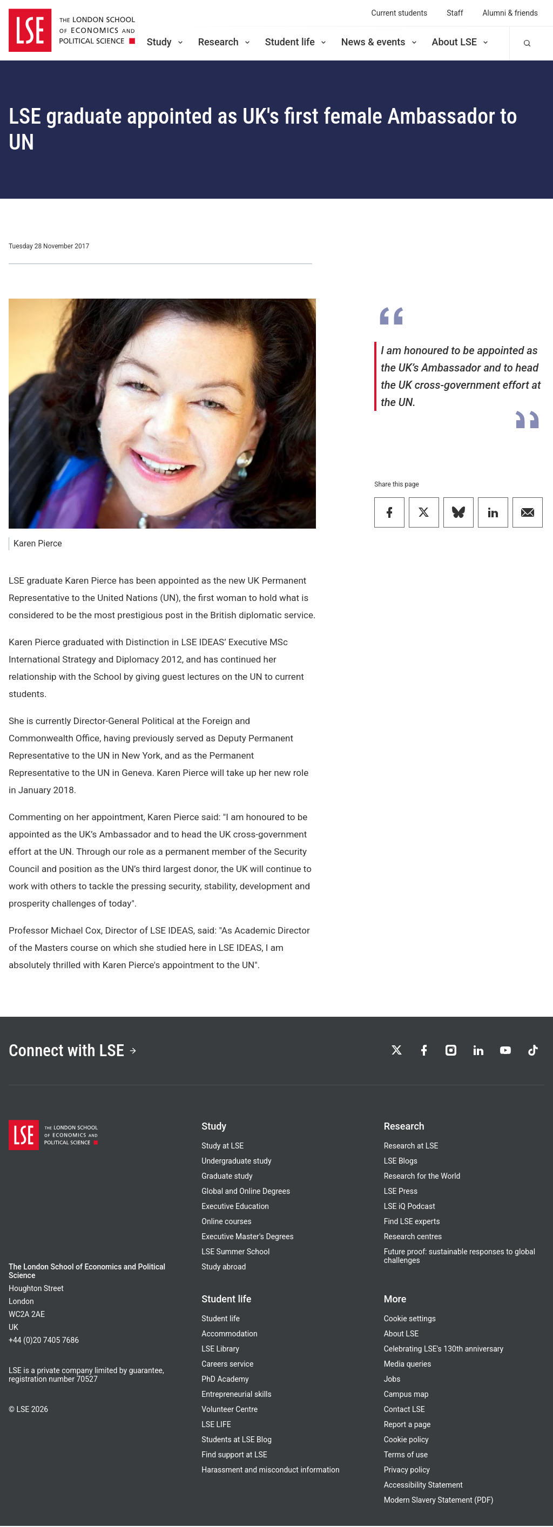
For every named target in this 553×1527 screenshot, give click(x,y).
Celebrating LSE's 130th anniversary (444, 1350)
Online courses (226, 1222)
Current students (400, 13)
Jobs (392, 1380)
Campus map (406, 1395)
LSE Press (401, 1192)
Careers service (227, 1365)
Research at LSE (411, 1147)
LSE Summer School (235, 1252)
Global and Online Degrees (245, 1192)
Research (225, 42)
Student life (296, 42)
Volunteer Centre (229, 1410)
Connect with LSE (75, 1050)
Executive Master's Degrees (247, 1237)
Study (166, 42)
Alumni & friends (510, 13)
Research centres (413, 1237)
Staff (455, 13)
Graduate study (226, 1177)
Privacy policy (407, 1471)
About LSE (461, 42)
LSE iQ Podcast (409, 1207)
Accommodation (229, 1334)
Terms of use (406, 1455)
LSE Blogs (400, 1162)
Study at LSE (222, 1147)
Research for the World (422, 1177)
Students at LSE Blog (236, 1440)
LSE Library (220, 1350)
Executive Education (235, 1207)
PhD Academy (224, 1380)
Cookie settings (410, 1319)
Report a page (407, 1425)
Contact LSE (404, 1410)
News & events (380, 42)
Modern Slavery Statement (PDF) (439, 1501)
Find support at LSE (234, 1455)
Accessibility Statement (423, 1486)
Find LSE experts (412, 1222)
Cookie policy (406, 1440)
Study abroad (223, 1268)
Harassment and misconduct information (270, 1471)
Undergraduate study (236, 1162)
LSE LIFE (216, 1425)
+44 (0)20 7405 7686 (44, 1341)
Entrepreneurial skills (236, 1395)
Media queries (407, 1365)
